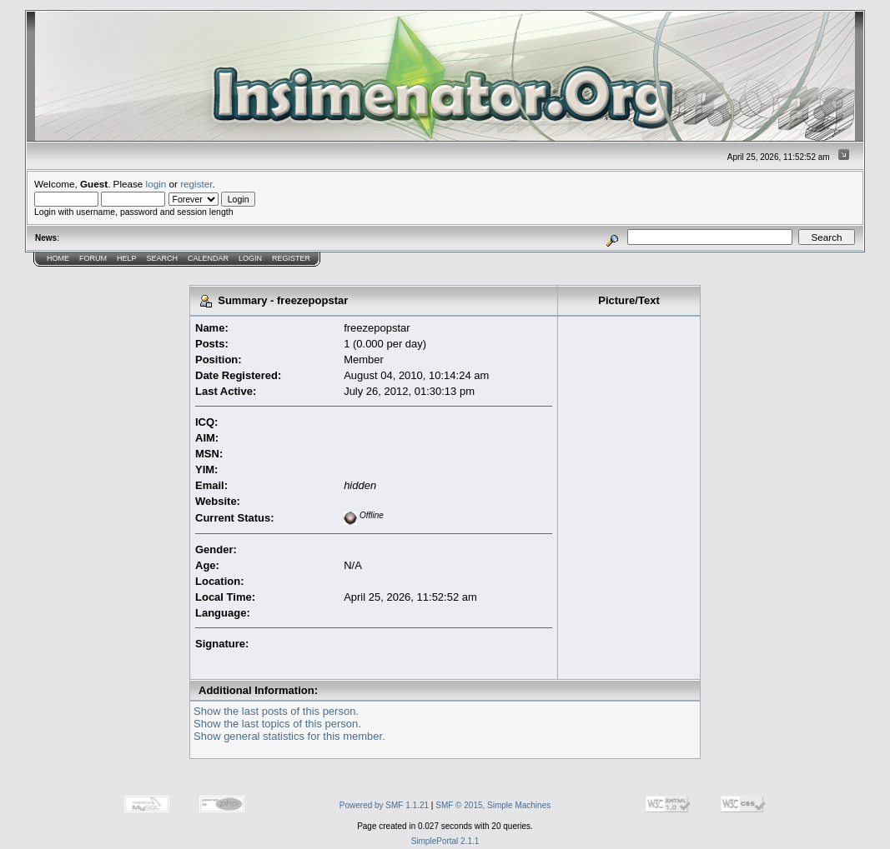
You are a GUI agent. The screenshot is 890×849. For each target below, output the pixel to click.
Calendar (208, 258)
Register (291, 258)
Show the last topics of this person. (277, 723)
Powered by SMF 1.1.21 (384, 805)
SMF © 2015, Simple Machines (493, 805)
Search (163, 258)
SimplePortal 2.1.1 (445, 841)
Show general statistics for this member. (289, 736)
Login (250, 258)
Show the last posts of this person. (276, 711)
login (156, 183)
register (196, 183)
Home (58, 258)
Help (127, 258)
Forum (93, 258)
